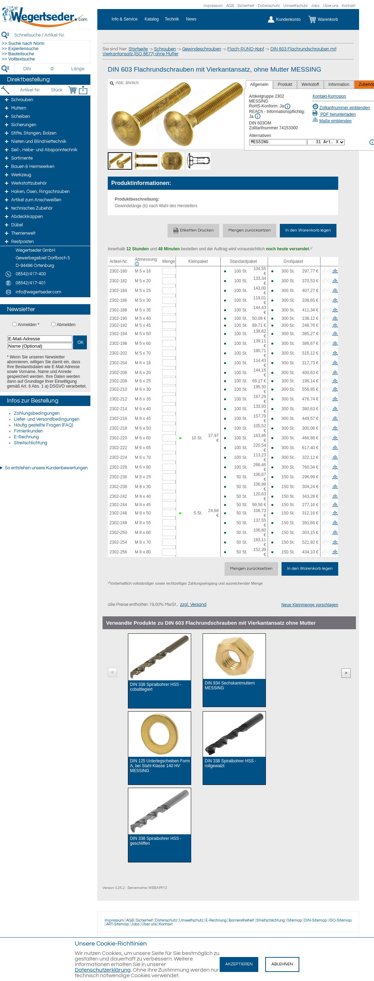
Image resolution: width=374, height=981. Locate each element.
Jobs (315, 6)
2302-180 (118, 271)
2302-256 (118, 552)
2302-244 (118, 504)
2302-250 (118, 532)
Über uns (330, 6)
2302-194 (118, 333)
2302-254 (118, 542)
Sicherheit (245, 6)
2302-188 (118, 310)
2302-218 (118, 428)
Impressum (213, 6)
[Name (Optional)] (40, 346)
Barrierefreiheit (241, 920)
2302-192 (118, 325)
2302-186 (118, 300)
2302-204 (118, 362)
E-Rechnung (26, 437)
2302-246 (118, 513)
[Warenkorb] (328, 19)
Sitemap (294, 920)
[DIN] (27, 69)
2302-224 (118, 457)
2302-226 (118, 467)
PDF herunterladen (334, 114)
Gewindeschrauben (201, 49)
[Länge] (77, 69)
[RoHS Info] (287, 106)
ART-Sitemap (117, 924)
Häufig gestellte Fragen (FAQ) (43, 425)
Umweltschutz (295, 6)
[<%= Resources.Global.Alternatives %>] (297, 142)
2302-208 (118, 381)
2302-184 (118, 290)
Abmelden (66, 324)
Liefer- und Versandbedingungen (46, 419)
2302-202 (118, 353)
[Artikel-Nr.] (30, 90)
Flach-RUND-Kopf (245, 49)
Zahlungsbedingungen (36, 413)
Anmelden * (28, 324)
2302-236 (118, 477)
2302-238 (118, 486)
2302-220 (118, 438)
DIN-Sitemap (315, 920)
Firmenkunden (28, 431)
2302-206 (118, 372)
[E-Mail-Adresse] (40, 338)
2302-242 (118, 496)
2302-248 (118, 522)
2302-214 (118, 408)
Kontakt (349, 6)
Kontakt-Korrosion (329, 96)
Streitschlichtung (30, 442)
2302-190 (118, 318)
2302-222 (118, 447)
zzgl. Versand (193, 604)
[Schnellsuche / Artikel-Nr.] (52, 35)
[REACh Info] (257, 116)
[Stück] (56, 90)
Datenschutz (269, 6)
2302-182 (118, 280)
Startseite (138, 49)
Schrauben (165, 49)
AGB (230, 6)
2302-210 (118, 389)
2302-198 (118, 343)
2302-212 (118, 399)
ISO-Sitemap (340, 920)
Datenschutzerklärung (103, 970)
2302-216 (118, 418)
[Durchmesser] (52, 69)
